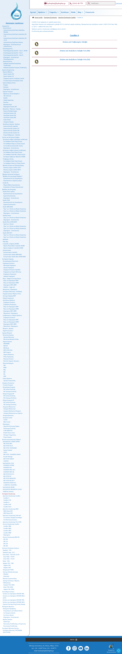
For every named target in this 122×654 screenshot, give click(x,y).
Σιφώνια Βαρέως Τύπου (9, 83)
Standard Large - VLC (9, 552)
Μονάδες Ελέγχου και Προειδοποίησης (13, 165)
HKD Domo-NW (8, 513)
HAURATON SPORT (9, 487)
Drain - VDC (6, 561)
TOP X (5, 452)
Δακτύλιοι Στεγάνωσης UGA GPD (12, 522)
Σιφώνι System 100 (8, 74)
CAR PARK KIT (7, 430)
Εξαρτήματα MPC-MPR (9, 285)
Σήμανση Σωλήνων (8, 330)
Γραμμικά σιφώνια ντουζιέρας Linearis (13, 78)
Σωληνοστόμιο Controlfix (10, 252)
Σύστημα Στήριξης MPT (9, 296)
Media (73, 12)
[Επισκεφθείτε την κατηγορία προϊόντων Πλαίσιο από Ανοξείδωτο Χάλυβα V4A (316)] (79, 59)
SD (4, 374)
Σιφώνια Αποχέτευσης (8, 70)
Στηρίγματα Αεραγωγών (9, 274)
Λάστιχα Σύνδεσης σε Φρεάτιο (11, 580)
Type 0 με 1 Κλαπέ (8, 224)
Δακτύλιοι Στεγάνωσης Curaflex (67, 17)
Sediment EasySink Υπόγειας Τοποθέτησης (15, 67)
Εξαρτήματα (6, 424)
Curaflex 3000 (7, 526)
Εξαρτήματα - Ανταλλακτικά (11, 89)
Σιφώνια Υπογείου (8, 91)
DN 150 (5, 543)
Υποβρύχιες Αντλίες (8, 159)
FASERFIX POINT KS (9, 483)
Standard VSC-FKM (8, 585)
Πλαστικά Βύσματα (8, 363)
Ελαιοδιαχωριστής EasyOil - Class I (13, 53)
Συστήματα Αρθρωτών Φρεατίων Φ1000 (14, 156)
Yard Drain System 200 (9, 115)
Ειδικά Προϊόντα (7, 378)
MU (4, 372)
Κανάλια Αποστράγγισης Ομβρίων (11, 439)
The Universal (7, 96)
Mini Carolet (6, 422)
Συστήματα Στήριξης (8, 259)
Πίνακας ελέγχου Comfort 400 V (12, 169)
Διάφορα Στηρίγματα (9, 276)
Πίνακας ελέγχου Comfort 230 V (12, 167)
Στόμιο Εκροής (7, 437)
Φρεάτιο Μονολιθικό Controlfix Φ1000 (13, 246)
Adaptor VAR (7, 567)
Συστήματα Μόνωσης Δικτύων (10, 628)
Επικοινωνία (90, 12)
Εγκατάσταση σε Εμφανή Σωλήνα (12, 180)
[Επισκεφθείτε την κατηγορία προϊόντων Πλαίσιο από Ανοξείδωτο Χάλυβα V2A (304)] (79, 51)
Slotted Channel (7, 450)
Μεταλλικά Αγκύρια (8, 335)
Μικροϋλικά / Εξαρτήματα (10, 289)
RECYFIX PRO (7, 443)
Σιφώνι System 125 (8, 76)
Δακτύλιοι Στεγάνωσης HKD (10, 509)
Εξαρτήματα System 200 (10, 106)
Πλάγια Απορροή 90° (8, 394)
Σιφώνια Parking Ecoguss (10, 111)
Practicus (5, 87)
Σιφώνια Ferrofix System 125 (11, 128)
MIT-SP (5, 346)
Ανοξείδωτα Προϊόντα (9, 300)
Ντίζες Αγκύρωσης (8, 356)
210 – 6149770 (39, 648)
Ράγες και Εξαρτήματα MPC (11, 280)
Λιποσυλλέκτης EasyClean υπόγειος (13, 42)
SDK (4, 376)
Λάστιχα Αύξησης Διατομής (10, 572)
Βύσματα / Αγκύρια (8, 328)
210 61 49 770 (77, 3)
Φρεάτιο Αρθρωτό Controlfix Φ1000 (13, 248)
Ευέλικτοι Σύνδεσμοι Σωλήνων (10, 548)
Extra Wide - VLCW (8, 559)
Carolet (5, 419)
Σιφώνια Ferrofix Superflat (10, 126)
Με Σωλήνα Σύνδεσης (9, 389)
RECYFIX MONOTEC (9, 478)
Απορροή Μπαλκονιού (9, 409)
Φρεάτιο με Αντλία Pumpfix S (11, 93)
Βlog (80, 12)
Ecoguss (5, 85)
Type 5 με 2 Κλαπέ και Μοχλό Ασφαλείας (14, 237)
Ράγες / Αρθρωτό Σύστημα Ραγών (12, 278)
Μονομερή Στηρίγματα (9, 265)
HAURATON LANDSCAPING (11, 441)
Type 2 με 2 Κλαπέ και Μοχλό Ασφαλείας (14, 211)
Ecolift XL (6, 183)
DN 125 (5, 541)
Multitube (5, 239)
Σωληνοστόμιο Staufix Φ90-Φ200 (12, 254)
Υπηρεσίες (54, 12)
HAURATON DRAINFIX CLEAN (12, 489)
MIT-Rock (6, 348)
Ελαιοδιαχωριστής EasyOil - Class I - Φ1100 (15, 50)
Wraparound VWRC (8, 570)
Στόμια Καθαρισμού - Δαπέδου (11, 135)
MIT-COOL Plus (7, 350)
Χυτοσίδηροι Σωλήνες (8, 591)
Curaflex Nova (7, 506)
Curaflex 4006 (7, 528)
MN (4, 365)
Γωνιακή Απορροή (8, 385)
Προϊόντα (42, 12)
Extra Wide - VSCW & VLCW (11, 554)
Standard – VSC (7, 550)
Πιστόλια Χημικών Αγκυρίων (11, 361)
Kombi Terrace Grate (9, 432)
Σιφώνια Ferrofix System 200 (11, 130)
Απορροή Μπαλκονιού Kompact (12, 411)
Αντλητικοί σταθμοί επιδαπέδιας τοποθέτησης (15, 139)
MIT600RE (6, 343)
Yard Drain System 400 (9, 117)
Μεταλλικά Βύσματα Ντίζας (11, 339)
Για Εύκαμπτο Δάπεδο (9, 613)
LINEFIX (6, 461)
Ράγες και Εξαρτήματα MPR (11, 282)
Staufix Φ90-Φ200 (8, 207)
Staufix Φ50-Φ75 (7, 233)
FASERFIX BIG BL (8, 472)
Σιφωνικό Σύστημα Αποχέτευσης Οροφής (14, 604)
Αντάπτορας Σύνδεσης (9, 428)
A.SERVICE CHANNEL (10, 485)
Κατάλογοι (65, 12)
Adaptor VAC (7, 565)
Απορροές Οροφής (8, 122)
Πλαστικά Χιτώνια (8, 359)
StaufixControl (7, 215)
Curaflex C (6, 498)
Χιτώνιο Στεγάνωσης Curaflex (11, 524)
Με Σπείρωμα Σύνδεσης (9, 391)
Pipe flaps (5, 241)
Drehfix (5, 98)
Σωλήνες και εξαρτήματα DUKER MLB (13, 602)
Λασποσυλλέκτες (7, 61)
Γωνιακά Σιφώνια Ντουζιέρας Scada (13, 80)
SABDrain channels (8, 491)
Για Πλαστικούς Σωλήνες (10, 519)
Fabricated (6, 576)
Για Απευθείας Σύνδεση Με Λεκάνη (13, 146)
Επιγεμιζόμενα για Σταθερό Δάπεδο (12, 610)
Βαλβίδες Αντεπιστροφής (9, 189)
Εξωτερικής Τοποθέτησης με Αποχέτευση (14, 624)
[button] (72, 640)
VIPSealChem (6, 583)
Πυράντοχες (6, 621)
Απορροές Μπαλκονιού (9, 407)
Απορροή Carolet (7, 417)
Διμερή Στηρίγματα (8, 267)
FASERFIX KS (7, 467)
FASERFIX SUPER (8, 465)
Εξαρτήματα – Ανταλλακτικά (11, 213)
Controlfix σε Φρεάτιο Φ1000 (11, 244)
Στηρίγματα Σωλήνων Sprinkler (11, 269)
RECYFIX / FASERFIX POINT (12, 454)
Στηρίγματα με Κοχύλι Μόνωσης (12, 272)
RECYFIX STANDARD (10, 448)
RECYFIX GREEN (8, 459)
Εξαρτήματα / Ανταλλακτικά (11, 617)
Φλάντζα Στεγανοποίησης (10, 578)
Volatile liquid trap (8, 100)
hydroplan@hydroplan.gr (56, 3)
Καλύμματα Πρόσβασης (9, 608)
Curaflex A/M (7, 504)
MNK (5, 367)
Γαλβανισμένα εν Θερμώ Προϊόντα (12, 315)
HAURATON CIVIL (8, 463)
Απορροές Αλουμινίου (8, 383)
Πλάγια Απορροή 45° (8, 400)
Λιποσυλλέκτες (7, 28)
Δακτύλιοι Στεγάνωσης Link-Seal (12, 515)
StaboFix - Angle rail (9, 287)
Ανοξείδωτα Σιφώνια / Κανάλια (11, 124)
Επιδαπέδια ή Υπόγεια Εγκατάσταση (13, 187)
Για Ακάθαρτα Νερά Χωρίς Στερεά (12, 141)
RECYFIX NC (7, 476)
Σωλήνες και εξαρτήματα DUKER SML (13, 593)
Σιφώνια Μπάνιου (7, 72)
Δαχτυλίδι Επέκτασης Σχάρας (11, 426)
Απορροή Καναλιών (8, 415)
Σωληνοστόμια (7, 250)
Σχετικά (33, 12)
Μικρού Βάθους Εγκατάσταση (11, 185)
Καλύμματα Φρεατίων (8, 606)
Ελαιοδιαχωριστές (8, 48)
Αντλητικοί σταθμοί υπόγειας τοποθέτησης (14, 150)
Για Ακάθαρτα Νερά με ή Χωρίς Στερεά (14, 143)
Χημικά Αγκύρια (7, 341)
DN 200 (5, 546)
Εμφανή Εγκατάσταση (9, 196)
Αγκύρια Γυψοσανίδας (9, 380)
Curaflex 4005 (7, 530)
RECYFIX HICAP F (8, 480)
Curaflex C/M (7, 500)
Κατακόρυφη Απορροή (9, 387)
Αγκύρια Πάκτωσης (8, 337)
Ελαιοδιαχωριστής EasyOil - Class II (13, 55)
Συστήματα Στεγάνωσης (50, 17)
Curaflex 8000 (7, 533)
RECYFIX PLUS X (8, 474)
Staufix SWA (6, 200)
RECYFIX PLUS (8, 446)
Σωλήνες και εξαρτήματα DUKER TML (13, 600)
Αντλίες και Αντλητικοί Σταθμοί (10, 137)
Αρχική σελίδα (39, 17)
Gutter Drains (7, 119)
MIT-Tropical (7, 352)
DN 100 (5, 539)
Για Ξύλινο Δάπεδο (8, 615)
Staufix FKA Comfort (8, 191)
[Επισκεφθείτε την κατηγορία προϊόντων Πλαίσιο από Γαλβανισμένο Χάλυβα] (79, 42)
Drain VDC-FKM (8, 587)
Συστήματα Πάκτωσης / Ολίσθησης (12, 291)
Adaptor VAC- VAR (8, 563)
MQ (4, 370)
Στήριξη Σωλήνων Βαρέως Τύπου (12, 293)
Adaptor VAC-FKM (8, 589)
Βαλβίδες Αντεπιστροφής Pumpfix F (12, 176)
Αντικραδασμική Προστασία (10, 261)
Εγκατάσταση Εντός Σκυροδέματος (12, 178)
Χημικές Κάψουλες (8, 354)
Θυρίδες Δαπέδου (7, 619)
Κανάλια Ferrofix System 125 (11, 133)
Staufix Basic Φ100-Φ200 (10, 222)
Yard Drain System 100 (9, 113)
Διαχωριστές (5, 26)
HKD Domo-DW (8, 511)
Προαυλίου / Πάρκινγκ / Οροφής (11, 109)
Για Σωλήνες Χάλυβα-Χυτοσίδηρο (12, 517)
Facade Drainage (7, 456)
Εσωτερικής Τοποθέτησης (10, 626)
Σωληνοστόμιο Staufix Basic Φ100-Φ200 (14, 256)
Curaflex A (6, 502)
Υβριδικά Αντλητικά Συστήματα (11, 174)
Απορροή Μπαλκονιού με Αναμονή (12, 413)
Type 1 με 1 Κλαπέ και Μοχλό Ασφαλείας (14, 209)
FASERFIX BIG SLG (9, 469)
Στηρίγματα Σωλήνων (8, 263)
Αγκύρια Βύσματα (7, 333)
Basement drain (7, 104)
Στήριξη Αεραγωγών (8, 298)
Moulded (5, 574)
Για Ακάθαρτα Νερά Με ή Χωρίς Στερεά (14, 154)
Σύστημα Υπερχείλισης (9, 435)
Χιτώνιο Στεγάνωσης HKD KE (11, 537)
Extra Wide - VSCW (8, 556)
